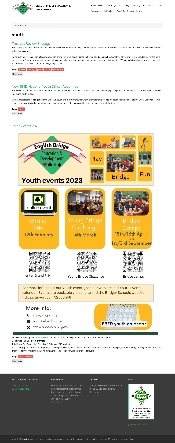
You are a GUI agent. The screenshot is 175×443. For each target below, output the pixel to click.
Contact (130, 11)
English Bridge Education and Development (38, 439)
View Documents (20, 385)
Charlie (15, 99)
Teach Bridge (124, 5)
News (100, 5)
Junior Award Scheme (138, 424)
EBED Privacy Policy (21, 389)
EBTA (47, 69)
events (29, 356)
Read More (56, 402)
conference (57, 69)
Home (93, 5)
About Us (121, 11)
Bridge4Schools (43, 337)
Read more (17, 73)
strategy (31, 69)
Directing (136, 5)
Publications (109, 11)
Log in (139, 11)
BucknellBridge (87, 90)
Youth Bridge (96, 11)
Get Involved (148, 5)
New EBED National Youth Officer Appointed (45, 86)
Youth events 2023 (25, 126)
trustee (22, 69)
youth (40, 69)
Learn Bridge (111, 5)
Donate (159, 5)
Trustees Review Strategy (31, 43)
